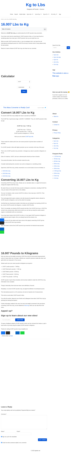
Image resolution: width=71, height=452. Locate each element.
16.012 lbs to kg (6, 170)
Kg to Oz (45, 14)
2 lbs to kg (56, 175)
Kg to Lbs (29, 14)
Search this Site (61, 47)
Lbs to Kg (37, 14)
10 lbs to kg (56, 166)
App (60, 14)
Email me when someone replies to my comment (14, 442)
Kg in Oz (56, 143)
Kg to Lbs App (57, 57)
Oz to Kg (53, 14)
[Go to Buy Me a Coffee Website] (61, 103)
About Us (56, 116)
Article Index (22, 14)
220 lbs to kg (57, 161)
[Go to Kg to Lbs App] (61, 83)
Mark (11, 335)
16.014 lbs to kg (6, 176)
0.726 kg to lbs (57, 170)
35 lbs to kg (56, 163)
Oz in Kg (56, 148)
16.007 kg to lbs (29, 136)
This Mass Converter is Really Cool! (16, 107)
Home (11, 14)
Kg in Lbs (56, 141)
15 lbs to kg (56, 173)
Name (3, 431)
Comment (4, 414)
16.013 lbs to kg (6, 173)
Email (18, 431)
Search (16, 14)
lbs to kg (27, 305)
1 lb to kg (56, 178)
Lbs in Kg (6, 19)
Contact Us (56, 124)
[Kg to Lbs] (35, 5)
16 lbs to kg (56, 168)
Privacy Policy (57, 132)
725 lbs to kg (57, 158)
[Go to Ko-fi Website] (61, 108)
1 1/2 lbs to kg (57, 156)
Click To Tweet (41, 107)
